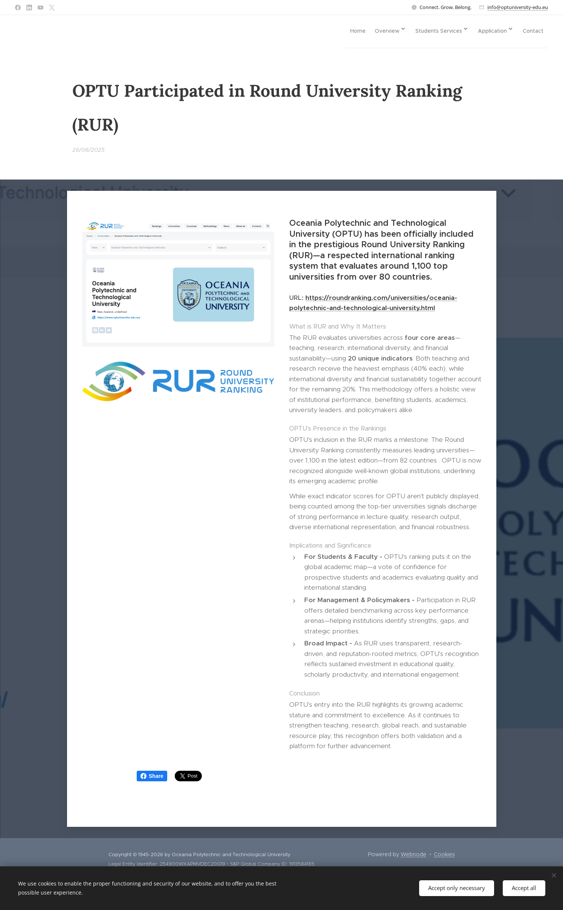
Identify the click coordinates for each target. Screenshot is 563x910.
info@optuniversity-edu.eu (517, 7)
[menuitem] (342, 30)
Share (151, 776)
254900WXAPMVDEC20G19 (192, 864)
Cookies (444, 854)
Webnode (413, 854)
